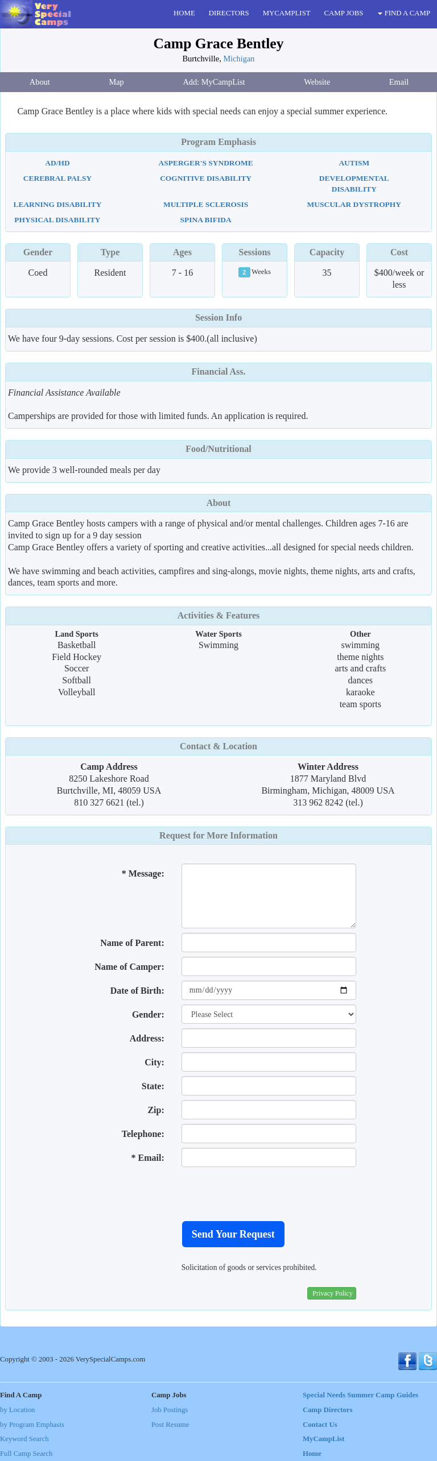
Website (317, 81)
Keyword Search (24, 1439)
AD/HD (57, 163)
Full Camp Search (26, 1454)
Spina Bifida (206, 219)
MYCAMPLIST (287, 13)
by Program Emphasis (32, 1425)
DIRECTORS (229, 13)
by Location (17, 1410)
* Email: (147, 1158)
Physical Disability (57, 219)
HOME (184, 13)
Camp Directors (328, 1410)
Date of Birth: (137, 990)
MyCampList (323, 1439)
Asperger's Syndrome (206, 163)
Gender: (148, 1014)
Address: (147, 1038)
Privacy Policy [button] (332, 1293)
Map (116, 81)
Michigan (238, 58)
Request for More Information (218, 835)
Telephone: (143, 1134)
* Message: (143, 873)
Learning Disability (57, 204)
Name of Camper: (129, 967)
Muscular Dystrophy (354, 204)
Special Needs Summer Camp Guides (360, 1395)
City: (154, 1062)
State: (153, 1086)
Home (312, 1454)
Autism (354, 163)
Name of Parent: (132, 943)
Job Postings (169, 1410)
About (40, 81)
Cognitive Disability (206, 178)
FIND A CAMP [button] (404, 13)
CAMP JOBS (344, 13)
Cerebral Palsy (57, 178)
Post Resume (170, 1425)
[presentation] (268, 1194)
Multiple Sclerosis (205, 204)
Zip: (155, 1110)
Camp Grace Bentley (219, 43)
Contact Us (320, 1425)
